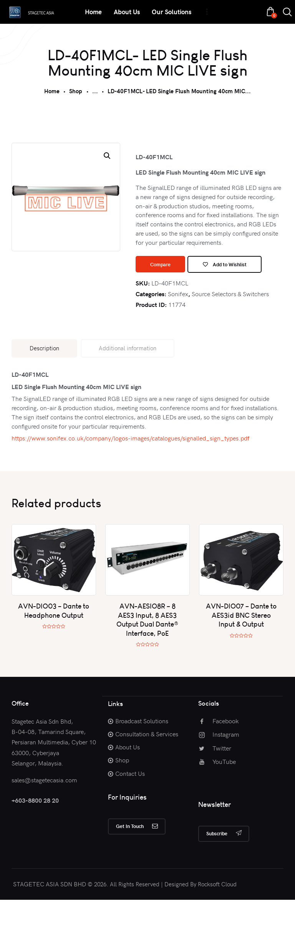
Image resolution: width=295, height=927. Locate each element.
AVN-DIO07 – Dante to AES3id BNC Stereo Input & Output (241, 641)
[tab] (44, 374)
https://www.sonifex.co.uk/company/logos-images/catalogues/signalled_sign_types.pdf (131, 464)
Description (44, 374)
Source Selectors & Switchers (230, 319)
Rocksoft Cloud (217, 911)
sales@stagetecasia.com (44, 805)
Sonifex (178, 319)
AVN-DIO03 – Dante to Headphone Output (53, 636)
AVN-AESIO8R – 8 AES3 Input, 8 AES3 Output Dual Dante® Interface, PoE (147, 645)
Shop (75, 91)
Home (52, 91)
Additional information (127, 374)
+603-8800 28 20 (35, 826)
